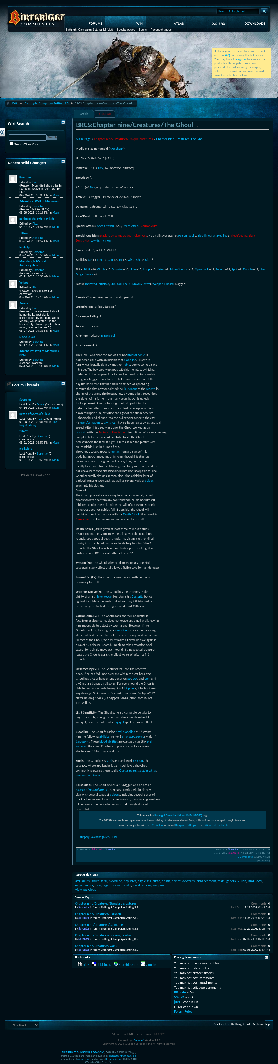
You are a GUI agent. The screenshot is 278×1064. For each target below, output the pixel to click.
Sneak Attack (105, 226)
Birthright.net (240, 1024)
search (117, 885)
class (147, 881)
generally (232, 881)
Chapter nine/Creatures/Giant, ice (99, 925)
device (176, 881)
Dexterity (138, 596)
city (140, 881)
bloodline (130, 360)
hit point (129, 688)
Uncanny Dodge (121, 235)
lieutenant (130, 389)
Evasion (104, 235)
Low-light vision (100, 240)
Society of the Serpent (113, 432)
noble (141, 355)
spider (146, 885)
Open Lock (202, 269)
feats (221, 881)
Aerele (23, 303)
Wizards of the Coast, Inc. (123, 1056)
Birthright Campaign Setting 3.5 (86, 29)
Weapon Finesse (163, 284)
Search (220, 269)
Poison (182, 235)
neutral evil (108, 336)
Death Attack (131, 226)
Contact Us (221, 1024)
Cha (138, 260)
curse (156, 881)
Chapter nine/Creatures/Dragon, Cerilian (103, 935)
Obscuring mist (129, 770)
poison (149, 480)
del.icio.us (104, 965)
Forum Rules (183, 1012)
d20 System (157, 825)
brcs (133, 881)
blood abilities (108, 741)
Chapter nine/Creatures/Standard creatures (105, 903)
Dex (100, 168)
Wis (129, 260)
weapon (158, 885)
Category (83, 837)
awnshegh (110, 423)
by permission (113, 1059)
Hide (133, 269)
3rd (77, 881)
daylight (119, 722)
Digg (86, 965)
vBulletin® (138, 1040)
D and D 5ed (27, 337)
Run (113, 284)
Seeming (25, 399)
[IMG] (178, 1002)
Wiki (15, 103)
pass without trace (88, 775)
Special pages (126, 29)
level (100, 596)
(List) (110, 29)
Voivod (23, 282)
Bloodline (203, 235)
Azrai (119, 732)
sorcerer (81, 746)
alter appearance (133, 736)
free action (121, 630)
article (84, 114)
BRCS (115, 837)
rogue (107, 596)
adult (95, 881)
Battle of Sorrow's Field (34, 414)
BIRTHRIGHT (69, 1052)
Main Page (83, 139)
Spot (234, 269)
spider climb (148, 770)
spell (109, 761)
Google (151, 965)
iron (243, 881)
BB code (180, 992)
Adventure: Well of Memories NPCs (39, 353)
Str (90, 260)
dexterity (188, 881)
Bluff (87, 269)
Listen (161, 269)
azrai (103, 881)
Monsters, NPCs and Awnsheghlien (32, 263)
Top (267, 1024)
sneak (137, 885)
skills (127, 885)
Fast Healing (219, 235)
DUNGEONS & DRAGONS (90, 1052)
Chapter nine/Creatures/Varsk (96, 946)
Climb (101, 269)
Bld (147, 260)
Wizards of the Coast (216, 825)
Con (110, 260)
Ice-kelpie (25, 247)
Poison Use (140, 235)
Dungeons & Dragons (186, 825)
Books (143, 29)
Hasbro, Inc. (83, 1059)
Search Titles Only (24, 144)
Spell (192, 235)
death (166, 881)
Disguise (117, 269)
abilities (104, 736)
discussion (105, 114)
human (115, 452)
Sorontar (38, 206)
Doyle (40, 404)
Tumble (248, 269)
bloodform (82, 741)
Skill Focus (124, 284)
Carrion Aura (149, 226)
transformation (90, 423)
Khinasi (132, 355)
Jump (146, 269)
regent (150, 389)
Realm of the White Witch (36, 219)
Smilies (179, 997)
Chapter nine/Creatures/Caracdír (98, 914)
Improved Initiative (96, 284)
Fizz (35, 182)
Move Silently (179, 269)
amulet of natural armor (91, 790)
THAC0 (23, 233)
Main (55, 195)
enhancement (206, 881)
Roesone (25, 177)
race (98, 885)
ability (85, 881)
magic (79, 885)
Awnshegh (116, 149)
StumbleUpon (128, 965)
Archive (257, 1024)
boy (126, 881)
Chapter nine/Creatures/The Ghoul (180, 139)
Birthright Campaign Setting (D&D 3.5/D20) (178, 815)
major (89, 885)
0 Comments (245, 856)
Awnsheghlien (100, 837)
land (251, 881)
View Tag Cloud (85, 889)
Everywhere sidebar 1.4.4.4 (36, 474)
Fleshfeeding (239, 235)
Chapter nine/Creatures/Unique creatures (123, 139)
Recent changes (161, 29)
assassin (81, 432)
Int (120, 260)
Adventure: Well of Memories (39, 201)
